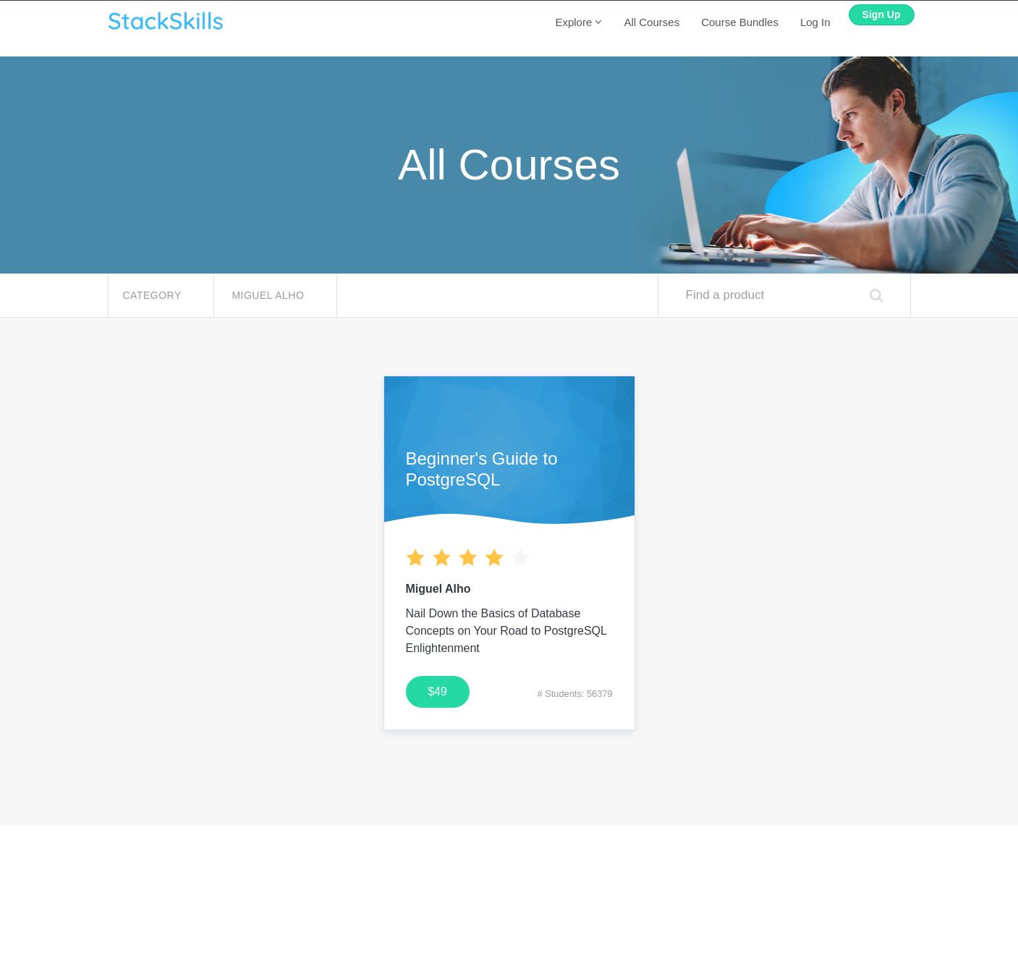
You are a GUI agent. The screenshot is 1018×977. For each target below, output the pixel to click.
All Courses (651, 22)
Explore (578, 22)
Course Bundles (740, 22)
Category (153, 295)
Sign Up (881, 14)
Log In (815, 22)
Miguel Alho (269, 295)
